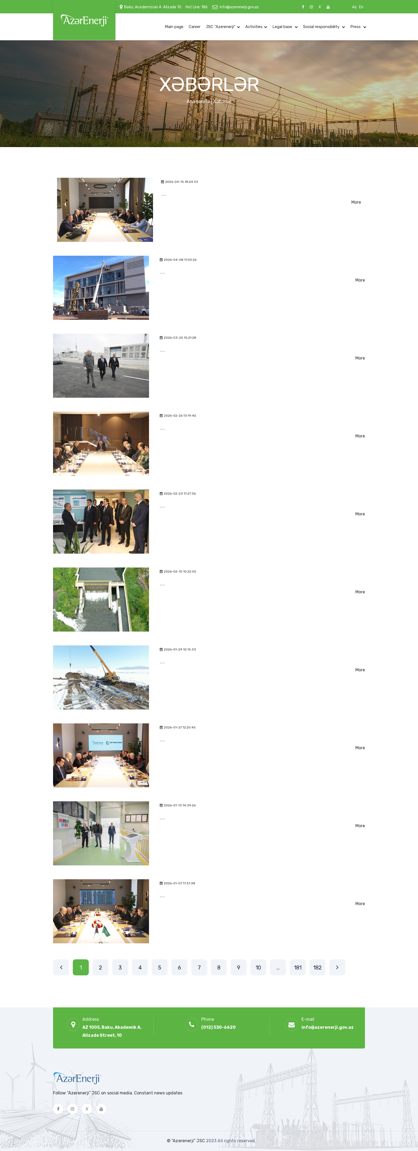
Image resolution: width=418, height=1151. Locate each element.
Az (354, 7)
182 (317, 967)
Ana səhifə (198, 101)
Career (194, 26)
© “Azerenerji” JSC (186, 1140)
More (356, 202)
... (278, 967)
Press (356, 26)
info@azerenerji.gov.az (239, 7)
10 (258, 967)
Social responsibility (321, 26)
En (361, 7)
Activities (254, 26)
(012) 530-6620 (218, 1027)
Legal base (282, 26)
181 (298, 967)
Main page (174, 26)
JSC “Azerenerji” (220, 26)
